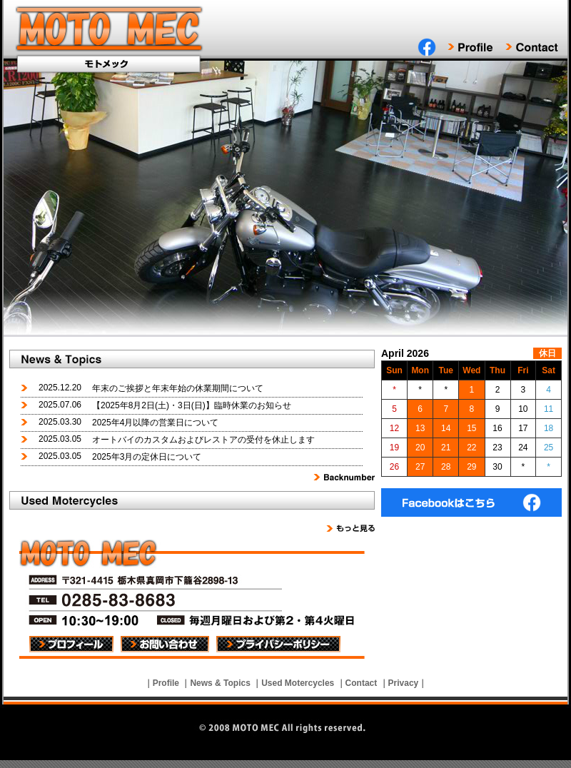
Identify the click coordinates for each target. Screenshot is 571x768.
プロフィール (71, 644)
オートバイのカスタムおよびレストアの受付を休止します (203, 440)
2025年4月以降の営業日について (155, 423)
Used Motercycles (297, 683)
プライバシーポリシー (278, 644)
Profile (166, 683)
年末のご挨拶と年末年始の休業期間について (177, 388)
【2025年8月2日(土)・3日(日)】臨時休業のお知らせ (191, 405)
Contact (361, 683)
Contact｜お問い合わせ (531, 47)
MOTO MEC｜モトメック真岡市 (111, 30)
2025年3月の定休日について (146, 457)
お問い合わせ (165, 644)
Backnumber (344, 477)
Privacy (403, 683)
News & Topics (220, 683)
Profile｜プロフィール (476, 47)
